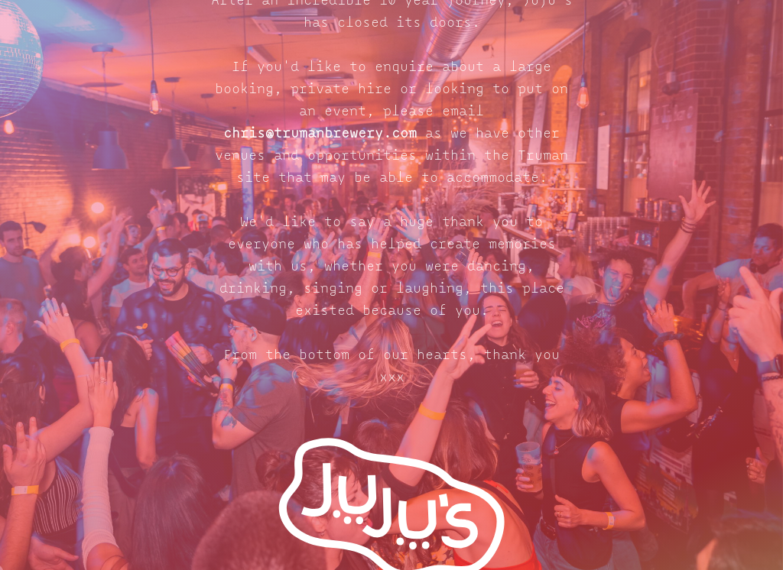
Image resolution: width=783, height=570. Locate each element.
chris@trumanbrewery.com (320, 134)
